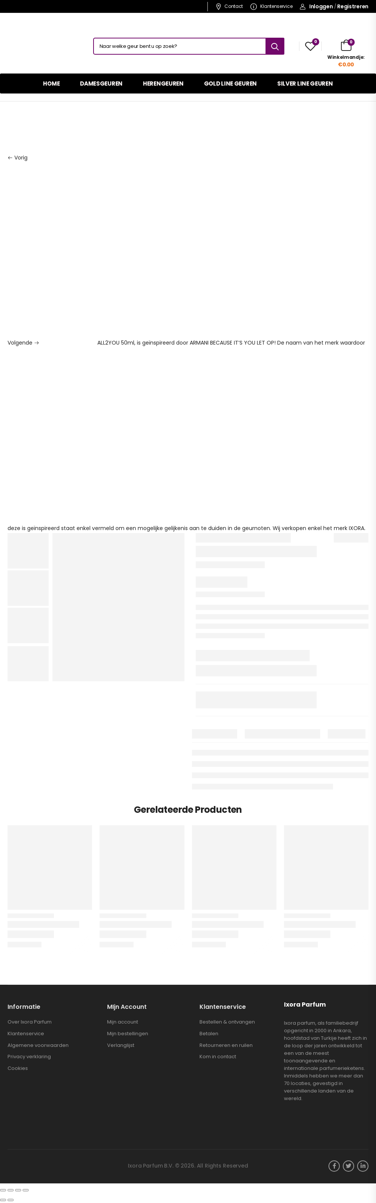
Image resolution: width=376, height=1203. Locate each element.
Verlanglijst (120, 1045)
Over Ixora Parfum (30, 1022)
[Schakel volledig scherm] (18, 1190)
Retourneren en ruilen (226, 1045)
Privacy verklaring (29, 1057)
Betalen (209, 1034)
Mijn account (122, 1022)
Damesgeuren (40, 123)
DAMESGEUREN (101, 83)
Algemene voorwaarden (38, 1045)
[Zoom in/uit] (26, 1190)
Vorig (18, 157)
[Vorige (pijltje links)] (3, 1200)
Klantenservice (271, 6)
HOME (51, 83)
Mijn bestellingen (127, 1034)
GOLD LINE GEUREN (230, 83)
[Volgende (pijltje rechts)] (11, 1200)
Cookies (18, 1068)
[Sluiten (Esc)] (3, 1190)
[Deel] (11, 1190)
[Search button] (275, 46)
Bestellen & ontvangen (227, 1022)
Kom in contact (218, 1057)
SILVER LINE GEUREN (305, 83)
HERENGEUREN (163, 83)
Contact (229, 6)
